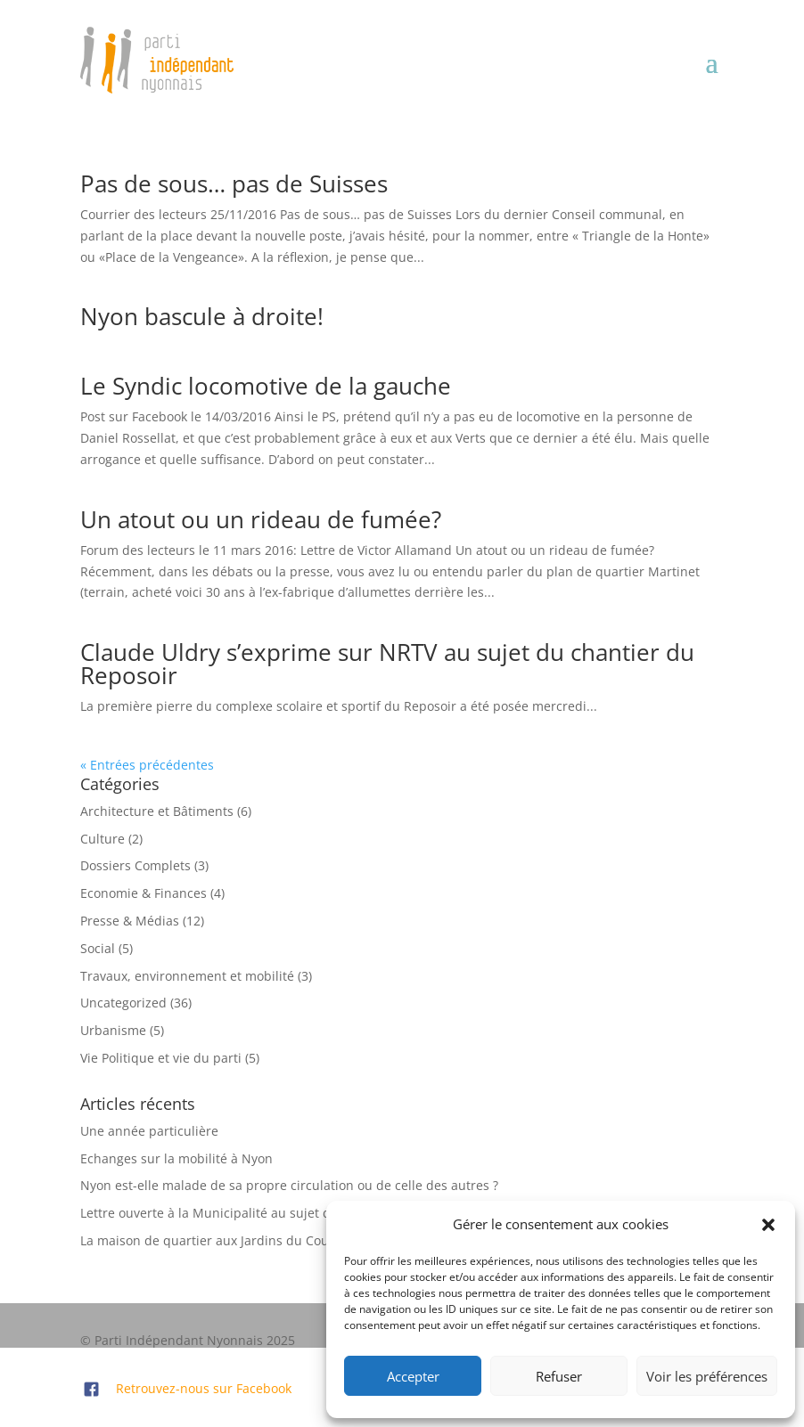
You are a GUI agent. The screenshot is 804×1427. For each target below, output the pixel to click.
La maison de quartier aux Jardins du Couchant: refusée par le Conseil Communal (325, 1240)
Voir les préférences (706, 1376)
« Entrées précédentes (147, 764)
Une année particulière (149, 1130)
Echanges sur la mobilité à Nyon (176, 1158)
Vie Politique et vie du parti (161, 1057)
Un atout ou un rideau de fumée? (260, 519)
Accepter (413, 1376)
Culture (102, 838)
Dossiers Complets (135, 865)
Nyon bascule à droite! (202, 316)
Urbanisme (113, 1030)
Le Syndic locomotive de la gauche (265, 386)
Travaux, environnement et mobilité (187, 975)
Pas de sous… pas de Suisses (234, 183)
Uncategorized (123, 1002)
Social (97, 948)
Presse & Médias (129, 920)
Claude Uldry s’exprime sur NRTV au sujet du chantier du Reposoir (387, 663)
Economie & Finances (143, 893)
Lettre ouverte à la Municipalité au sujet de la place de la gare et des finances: (314, 1212)
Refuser (559, 1376)
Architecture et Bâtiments (157, 811)
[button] (768, 1225)
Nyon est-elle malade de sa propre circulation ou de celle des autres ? (289, 1185)
